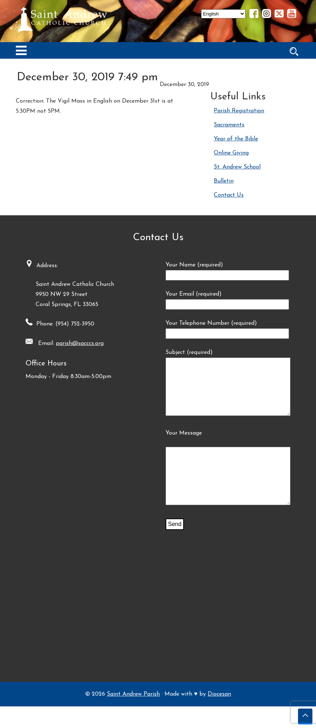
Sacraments (229, 125)
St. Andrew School (237, 167)
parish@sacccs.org (76, 343)
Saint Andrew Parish (133, 716)
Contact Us (229, 195)
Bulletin (224, 181)
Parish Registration (239, 111)
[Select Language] (223, 13)
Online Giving (231, 153)
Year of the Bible (236, 139)
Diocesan (219, 716)
